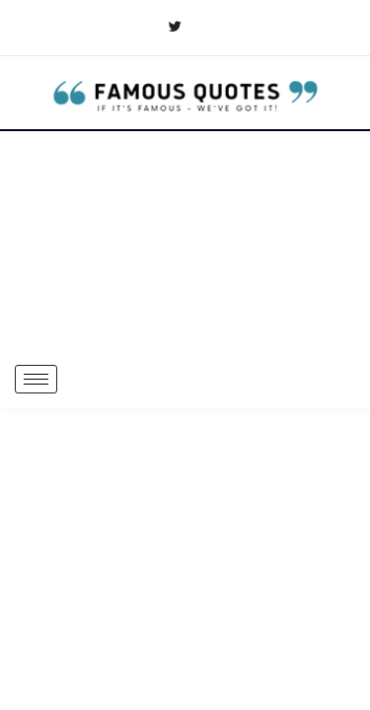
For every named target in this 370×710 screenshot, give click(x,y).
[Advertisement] (185, 240)
